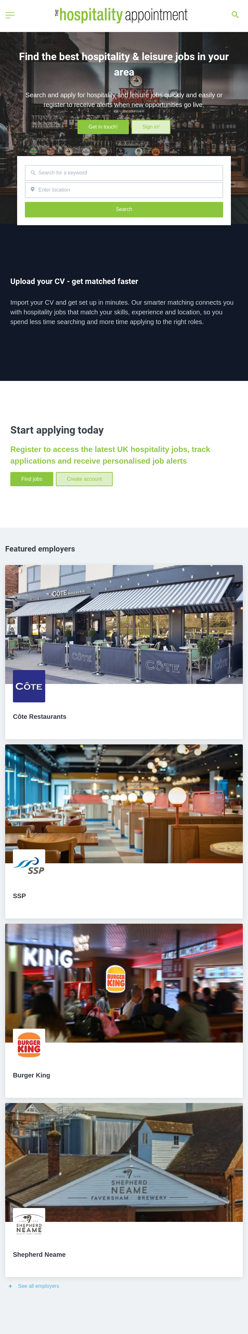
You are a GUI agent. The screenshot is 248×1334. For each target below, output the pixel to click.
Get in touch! (103, 127)
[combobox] (124, 173)
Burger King (31, 1075)
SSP (19, 895)
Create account (84, 479)
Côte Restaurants (40, 716)
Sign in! (151, 127)
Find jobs (31, 479)
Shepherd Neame (39, 1254)
